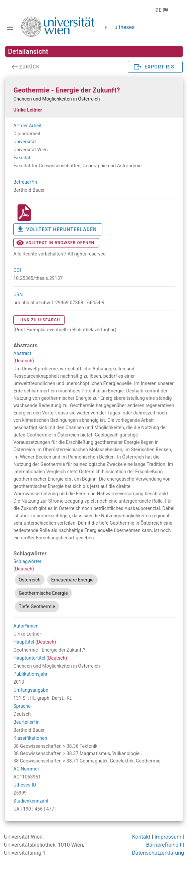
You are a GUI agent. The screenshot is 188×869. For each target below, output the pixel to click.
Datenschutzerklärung (158, 853)
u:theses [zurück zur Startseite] (124, 27)
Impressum (168, 837)
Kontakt (141, 837)
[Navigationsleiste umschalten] (10, 28)
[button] (161, 10)
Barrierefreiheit (163, 845)
